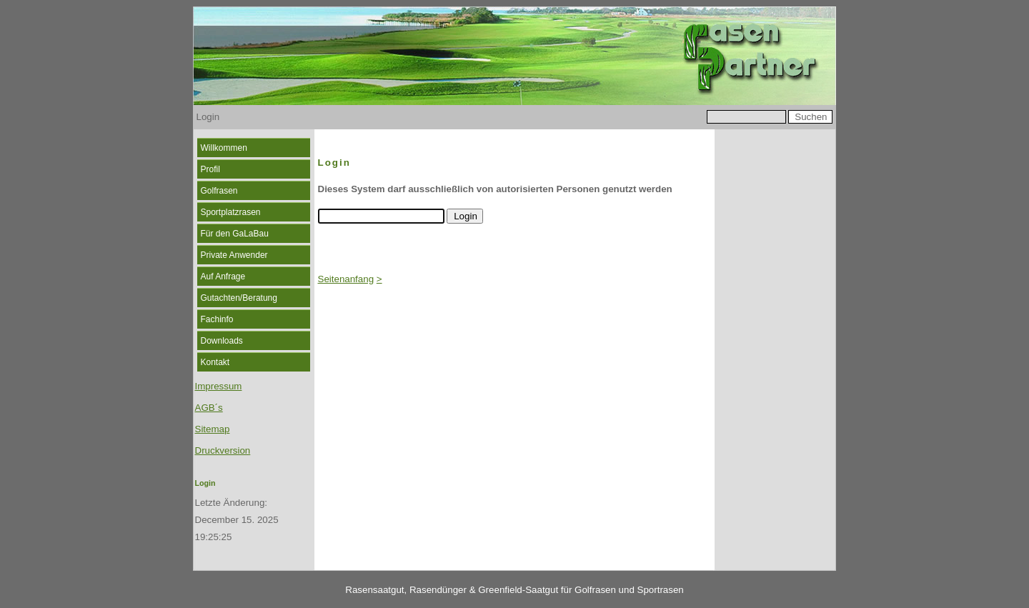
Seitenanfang (346, 279)
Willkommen (224, 148)
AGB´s (209, 407)
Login (205, 483)
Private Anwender (234, 255)
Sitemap (212, 429)
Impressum (218, 386)
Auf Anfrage (223, 276)
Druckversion (223, 450)
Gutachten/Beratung (239, 298)
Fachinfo (217, 319)
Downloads (222, 341)
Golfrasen (219, 191)
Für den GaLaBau (235, 234)
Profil (210, 169)
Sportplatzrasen (231, 212)
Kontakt (215, 362)
